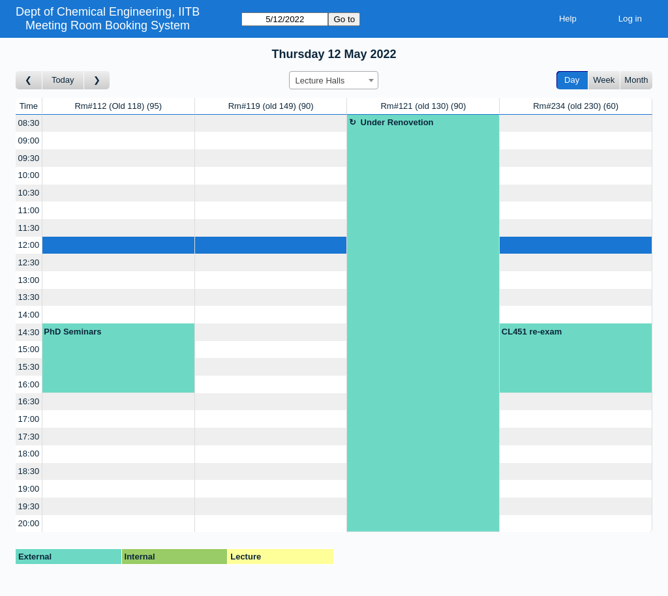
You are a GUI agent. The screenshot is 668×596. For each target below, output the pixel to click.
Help (568, 18)
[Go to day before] (29, 80)
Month (636, 80)
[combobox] (333, 80)
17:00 (29, 419)
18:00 (29, 453)
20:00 (29, 523)
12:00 (29, 245)
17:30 (29, 436)
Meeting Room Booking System (107, 25)
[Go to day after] (97, 80)
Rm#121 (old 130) (423, 106)
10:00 (29, 175)
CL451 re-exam (532, 331)
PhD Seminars (72, 331)
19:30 (29, 506)
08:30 (29, 123)
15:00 (29, 349)
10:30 (29, 193)
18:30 (29, 471)
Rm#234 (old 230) (575, 106)
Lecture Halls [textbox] (319, 80)
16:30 (29, 401)
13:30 (29, 297)
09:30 (29, 158)
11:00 (29, 210)
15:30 (29, 367)
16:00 (29, 384)
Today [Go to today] (63, 80)
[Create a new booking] (118, 123)
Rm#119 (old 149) (271, 106)
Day (571, 80)
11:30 (29, 228)
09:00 (29, 140)
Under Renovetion (397, 122)
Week (604, 80)
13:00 (29, 280)
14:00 (29, 315)
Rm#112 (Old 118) (118, 106)
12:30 (29, 262)
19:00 (29, 489)
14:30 (29, 332)
